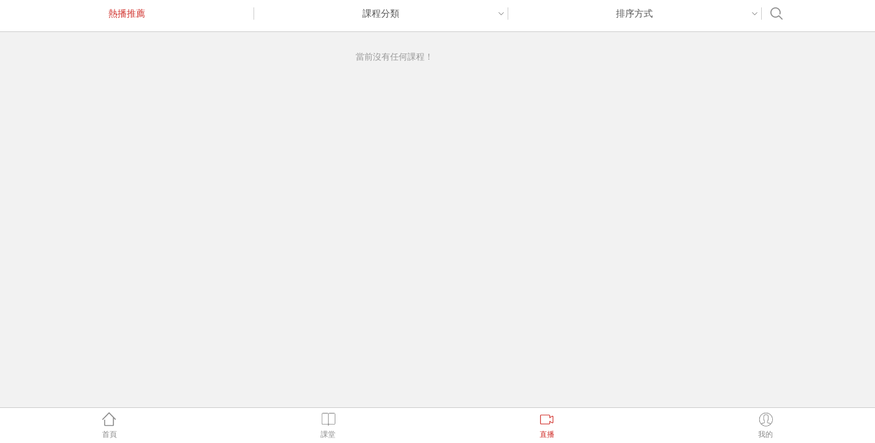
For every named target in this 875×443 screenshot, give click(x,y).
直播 (546, 425)
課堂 (328, 425)
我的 (765, 425)
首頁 (109, 425)
